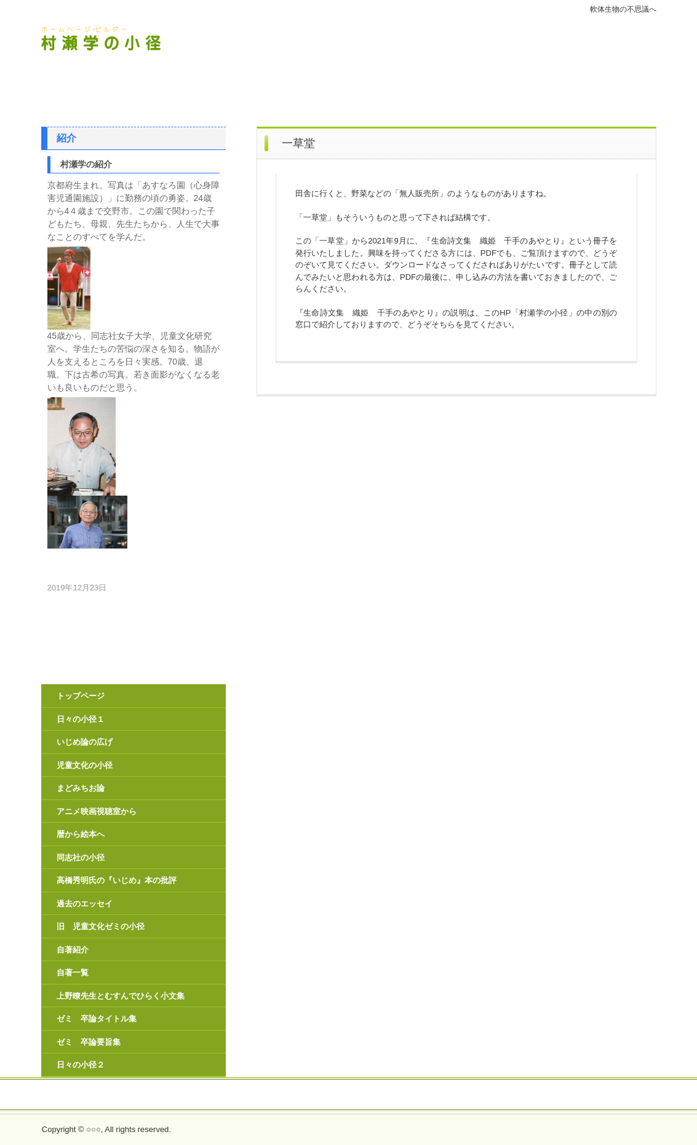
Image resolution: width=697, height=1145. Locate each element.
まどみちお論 (81, 788)
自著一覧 (73, 972)
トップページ (81, 695)
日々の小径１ (81, 719)
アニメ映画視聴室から (97, 811)
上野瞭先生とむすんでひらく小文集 (121, 995)
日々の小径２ (81, 1064)
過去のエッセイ (85, 903)
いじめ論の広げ (85, 742)
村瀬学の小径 (127, 39)
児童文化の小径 (85, 765)
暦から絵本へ (81, 834)
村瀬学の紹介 (86, 164)
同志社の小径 (81, 857)
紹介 (66, 138)
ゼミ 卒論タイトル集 (97, 1018)
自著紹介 (73, 949)
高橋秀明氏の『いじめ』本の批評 (117, 880)
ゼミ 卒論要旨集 (89, 1042)
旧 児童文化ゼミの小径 (101, 926)
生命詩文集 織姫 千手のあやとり (349, 1095)
